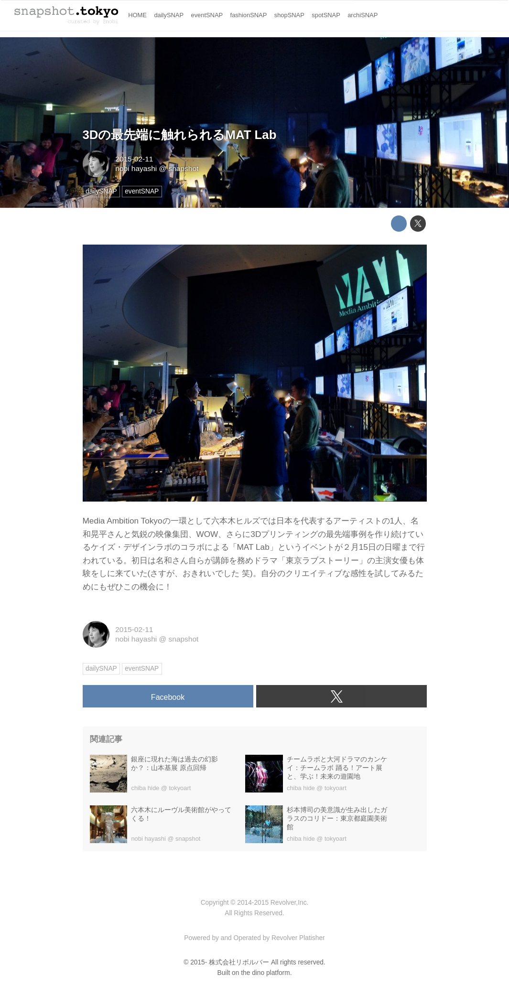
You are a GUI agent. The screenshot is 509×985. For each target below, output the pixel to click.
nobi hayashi (136, 168)
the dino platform (265, 972)
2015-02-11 (134, 159)
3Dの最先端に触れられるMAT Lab (180, 134)
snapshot (184, 168)
